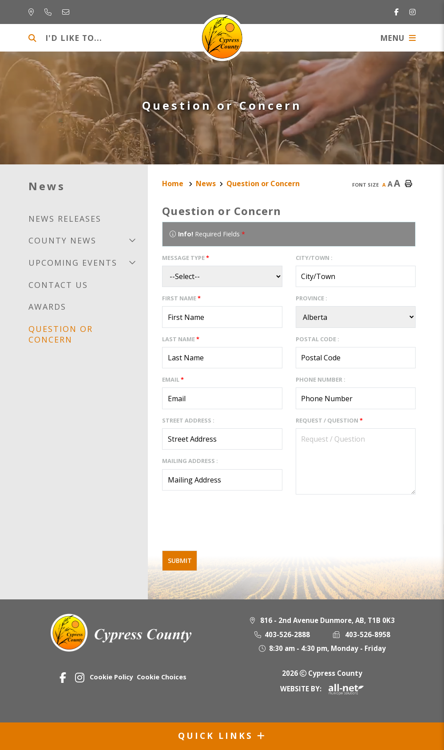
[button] (132, 240)
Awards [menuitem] (47, 306)
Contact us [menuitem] (58, 284)
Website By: (322, 688)
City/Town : (314, 258)
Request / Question (329, 420)
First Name (181, 298)
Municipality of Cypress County (222, 37)
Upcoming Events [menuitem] (72, 262)
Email (173, 379)
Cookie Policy (111, 677)
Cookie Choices (161, 677)
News (206, 183)
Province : (311, 298)
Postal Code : (317, 339)
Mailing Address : (190, 461)
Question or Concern (263, 183)
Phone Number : (320, 379)
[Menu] (398, 38)
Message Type (185, 258)
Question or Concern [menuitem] (60, 334)
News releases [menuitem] (64, 218)
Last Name (180, 339)
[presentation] (229, 526)
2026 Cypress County (322, 673)
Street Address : (188, 420)
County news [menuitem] (62, 240)
